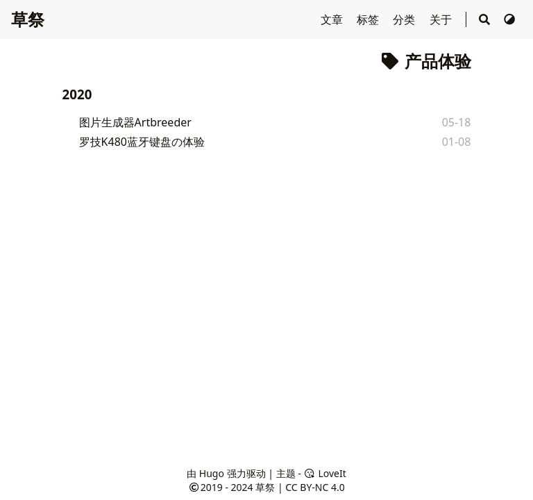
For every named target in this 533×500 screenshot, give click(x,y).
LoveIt (324, 473)
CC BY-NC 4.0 (314, 487)
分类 (405, 19)
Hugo (211, 473)
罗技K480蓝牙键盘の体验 (142, 141)
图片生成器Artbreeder (135, 122)
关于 (442, 19)
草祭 (27, 19)
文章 (333, 19)
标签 (369, 19)
